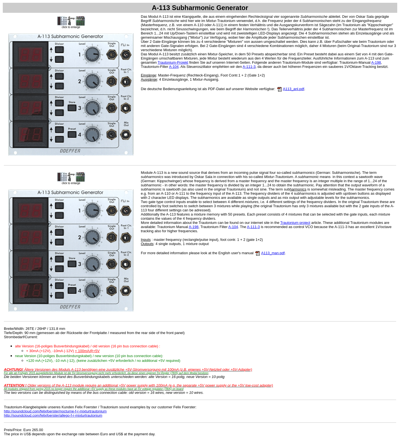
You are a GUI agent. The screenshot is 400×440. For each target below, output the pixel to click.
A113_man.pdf (273, 253)
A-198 (376, 62)
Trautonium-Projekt (173, 62)
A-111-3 (249, 67)
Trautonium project (295, 223)
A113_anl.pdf (293, 89)
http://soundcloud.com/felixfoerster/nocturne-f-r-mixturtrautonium (55, 411)
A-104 (174, 67)
